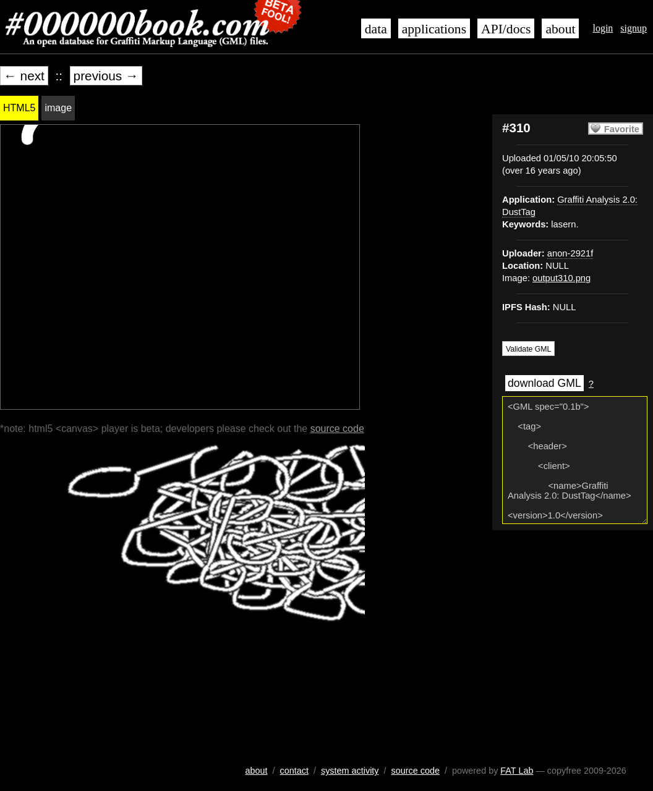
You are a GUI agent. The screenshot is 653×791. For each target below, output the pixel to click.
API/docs (506, 29)
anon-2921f (570, 253)
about (560, 29)
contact (294, 771)
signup (633, 28)
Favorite (621, 129)
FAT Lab (516, 771)
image (58, 108)
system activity (350, 771)
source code (337, 428)
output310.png (561, 278)
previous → (106, 76)
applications (434, 29)
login (602, 28)
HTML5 (19, 108)
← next (24, 76)
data (376, 29)
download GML (544, 383)
